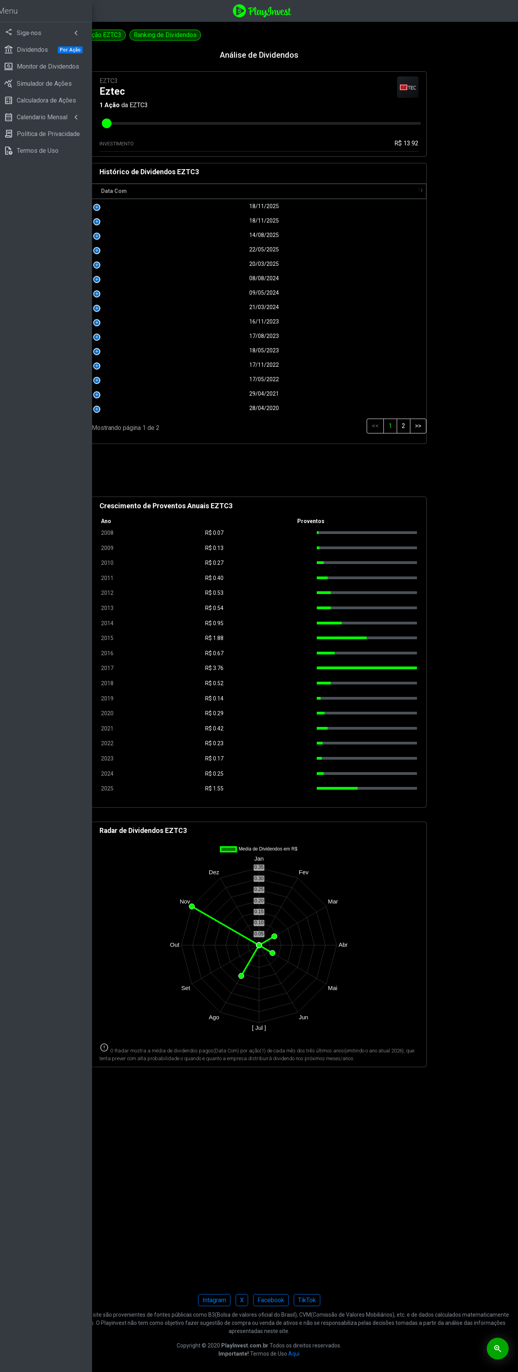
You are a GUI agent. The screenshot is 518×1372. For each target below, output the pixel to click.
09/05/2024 (223, 293)
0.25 (278, 774)
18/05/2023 (223, 350)
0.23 (278, 743)
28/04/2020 (223, 408)
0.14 (278, 698)
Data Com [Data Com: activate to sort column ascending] (195, 191)
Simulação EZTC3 (195, 35)
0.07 (278, 533)
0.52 (278, 683)
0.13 (278, 548)
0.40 (278, 578)
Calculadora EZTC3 (132, 35)
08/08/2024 (223, 278)
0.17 (278, 758)
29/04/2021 (223, 394)
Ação (193, 105)
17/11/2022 (223, 365)
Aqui (342, 1361)
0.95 (278, 623)
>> (434, 426)
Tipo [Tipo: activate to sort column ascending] (404, 191)
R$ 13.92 (423, 143)
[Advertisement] (308, 473)
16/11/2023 (223, 321)
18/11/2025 (223, 206)
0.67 (278, 653)
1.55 (278, 788)
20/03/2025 (223, 264)
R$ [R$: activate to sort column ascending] (272, 191)
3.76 (278, 668)
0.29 (278, 713)
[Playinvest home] (311, 10)
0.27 (278, 563)
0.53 (278, 593)
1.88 (278, 638)
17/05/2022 (223, 379)
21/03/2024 (223, 307)
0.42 (278, 728)
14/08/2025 (223, 235)
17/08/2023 (223, 336)
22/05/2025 (223, 249)
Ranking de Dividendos (262, 35)
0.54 (278, 608)
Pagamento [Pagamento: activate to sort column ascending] (325, 191)
